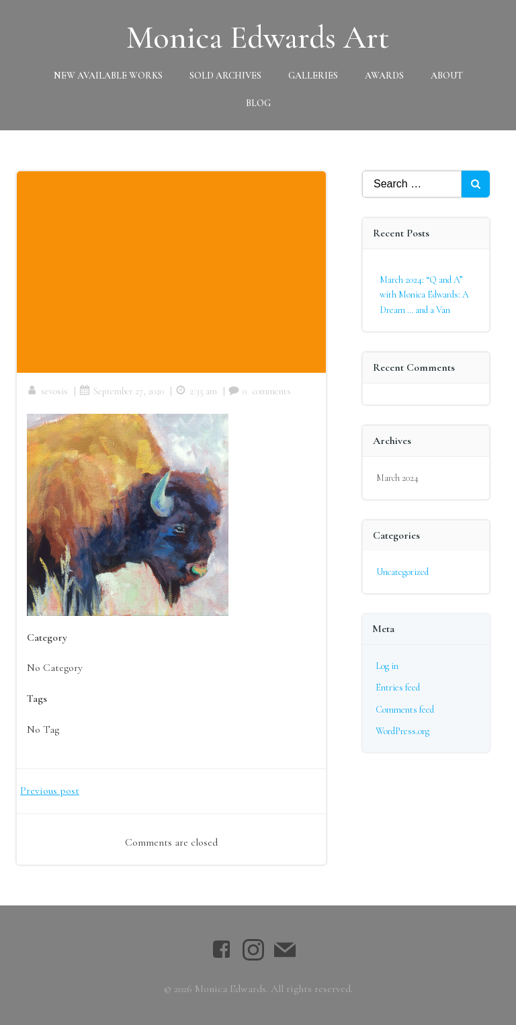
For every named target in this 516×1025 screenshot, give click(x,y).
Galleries (313, 75)
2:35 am (196, 391)
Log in (387, 666)
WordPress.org (402, 731)
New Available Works (108, 75)
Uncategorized (402, 572)
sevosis (47, 391)
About (447, 75)
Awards (384, 75)
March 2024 (397, 478)
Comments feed (405, 709)
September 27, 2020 (121, 391)
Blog (258, 103)
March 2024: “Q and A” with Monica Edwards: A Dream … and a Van (424, 295)
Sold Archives (225, 75)
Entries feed (398, 687)
